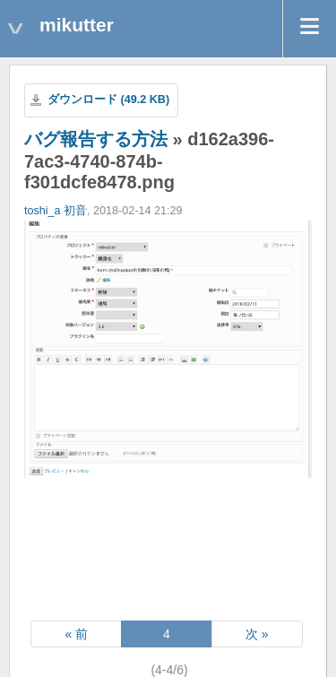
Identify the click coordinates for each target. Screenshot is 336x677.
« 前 (76, 634)
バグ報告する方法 (96, 139)
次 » (257, 634)
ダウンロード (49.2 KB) (108, 99)
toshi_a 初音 (55, 210)
